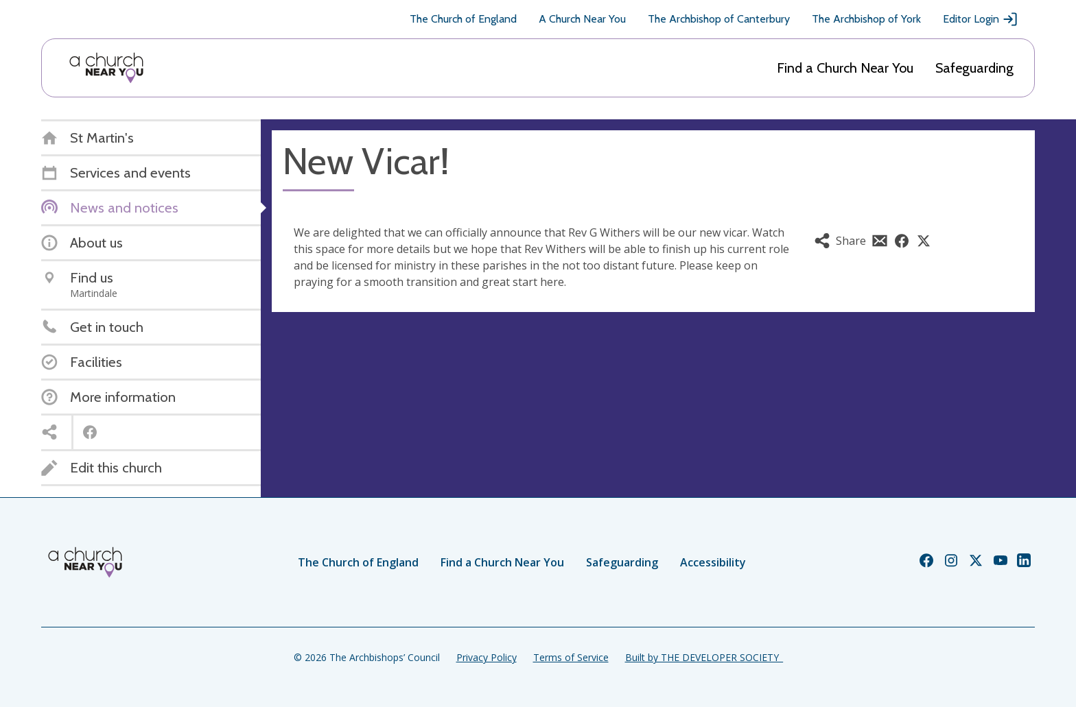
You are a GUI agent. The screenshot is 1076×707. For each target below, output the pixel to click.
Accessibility (713, 562)
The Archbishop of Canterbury (719, 18)
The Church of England (463, 18)
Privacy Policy (486, 657)
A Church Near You (582, 18)
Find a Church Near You (845, 68)
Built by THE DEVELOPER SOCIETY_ (704, 657)
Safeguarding (974, 68)
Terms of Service (571, 657)
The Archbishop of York (866, 18)
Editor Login (980, 19)
